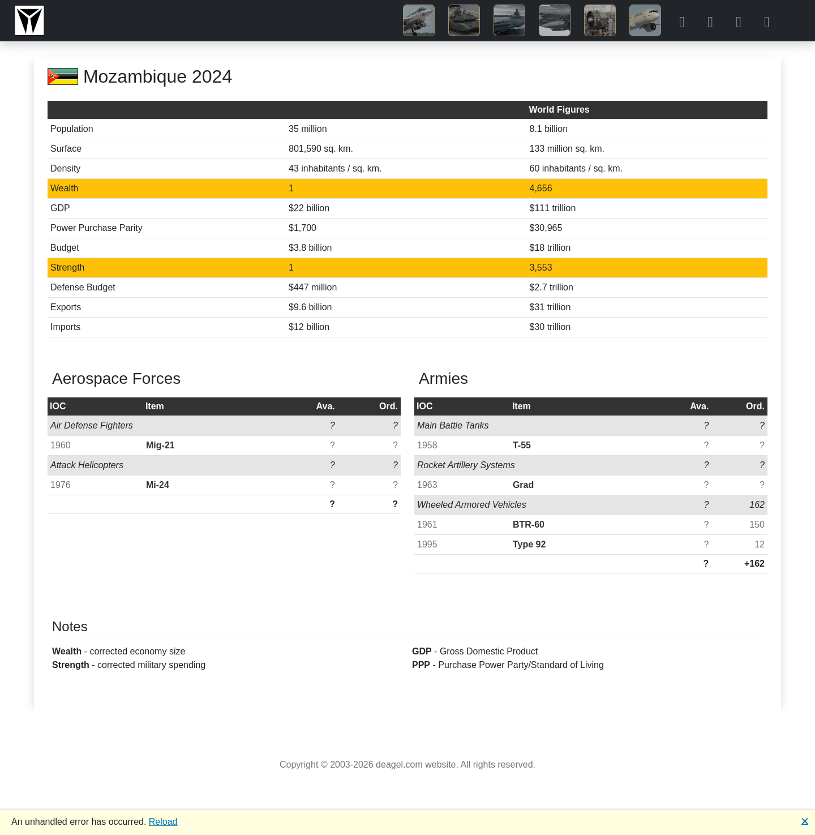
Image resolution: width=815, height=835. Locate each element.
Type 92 (529, 544)
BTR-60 (528, 524)
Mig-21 (160, 445)
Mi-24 (157, 485)
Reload (163, 822)
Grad (523, 485)
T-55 (522, 445)
